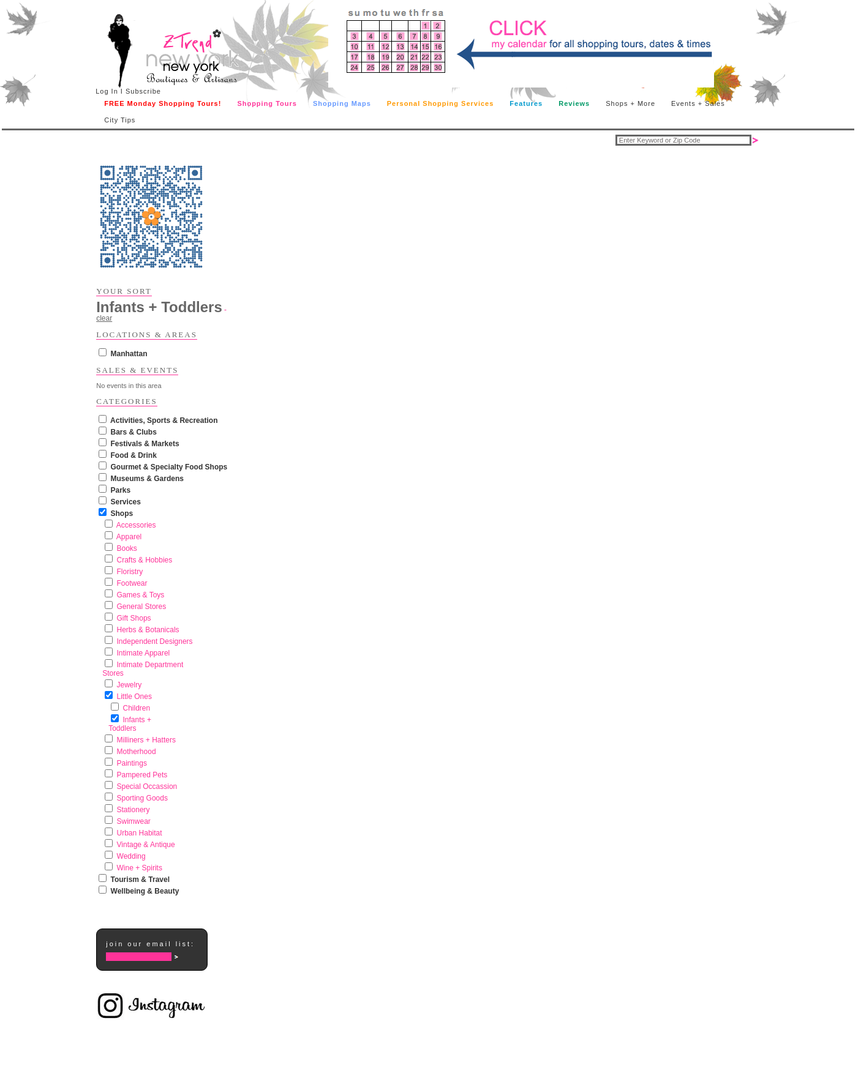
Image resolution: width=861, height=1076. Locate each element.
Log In (107, 91)
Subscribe (143, 91)
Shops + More (630, 103)
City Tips (119, 120)
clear (104, 318)
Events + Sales (698, 103)
